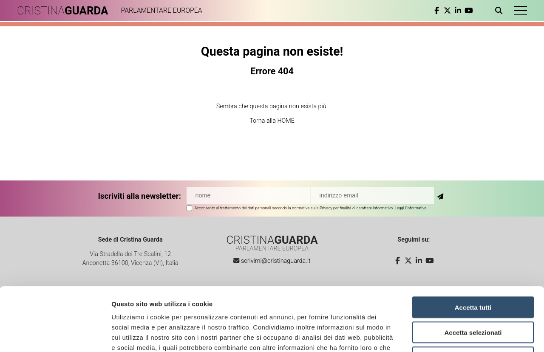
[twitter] (447, 10)
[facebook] (436, 10)
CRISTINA (62, 10)
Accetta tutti (473, 247)
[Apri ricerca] (500, 10)
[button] (520, 10)
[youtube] (468, 10)
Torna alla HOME (272, 120)
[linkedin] (458, 10)
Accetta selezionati (473, 272)
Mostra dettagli (447, 335)
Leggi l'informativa (411, 208)
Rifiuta (473, 297)
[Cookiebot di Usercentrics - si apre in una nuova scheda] (55, 335)
